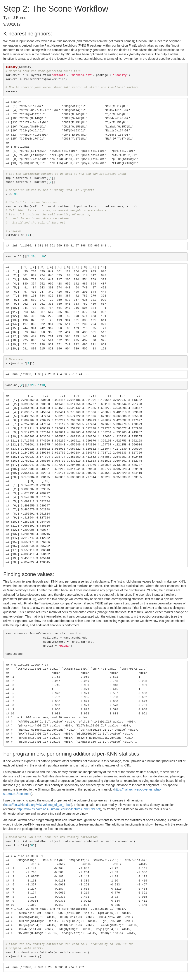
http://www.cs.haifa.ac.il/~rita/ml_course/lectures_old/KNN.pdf (58, 809)
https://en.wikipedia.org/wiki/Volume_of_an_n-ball (37, 804)
